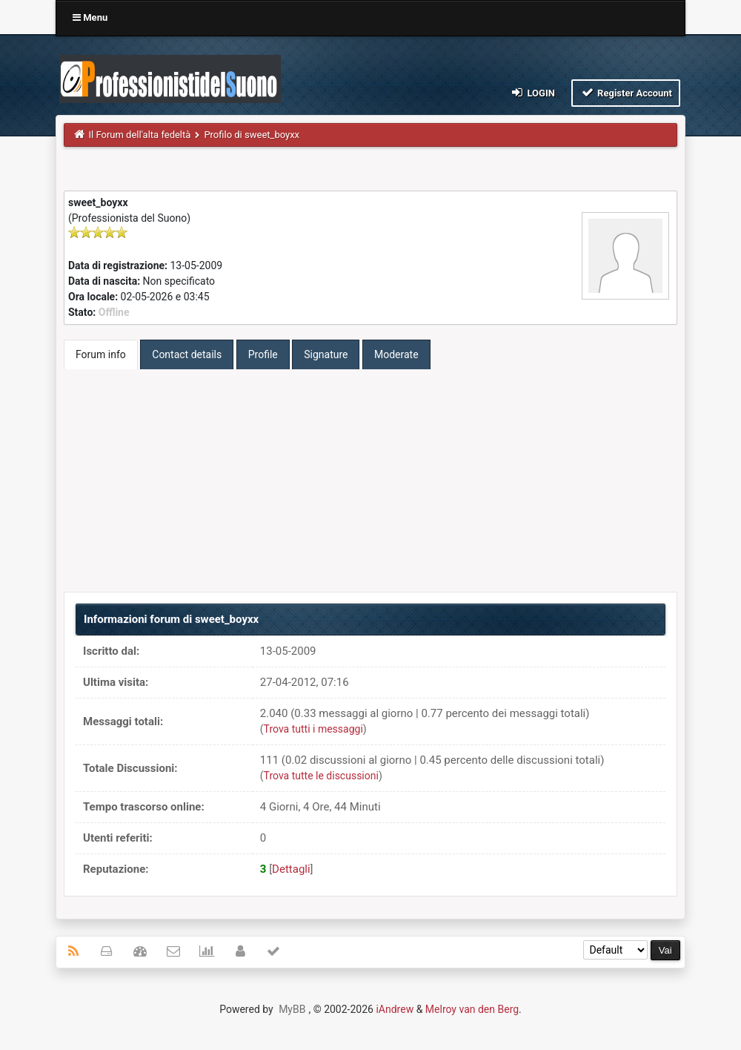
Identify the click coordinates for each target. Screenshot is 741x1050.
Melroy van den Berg (472, 1009)
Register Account (625, 92)
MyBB (292, 1009)
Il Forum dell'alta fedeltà (140, 134)
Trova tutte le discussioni (321, 776)
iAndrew (394, 1009)
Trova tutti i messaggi (313, 729)
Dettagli (291, 869)
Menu (90, 17)
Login (532, 92)
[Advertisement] (370, 480)
